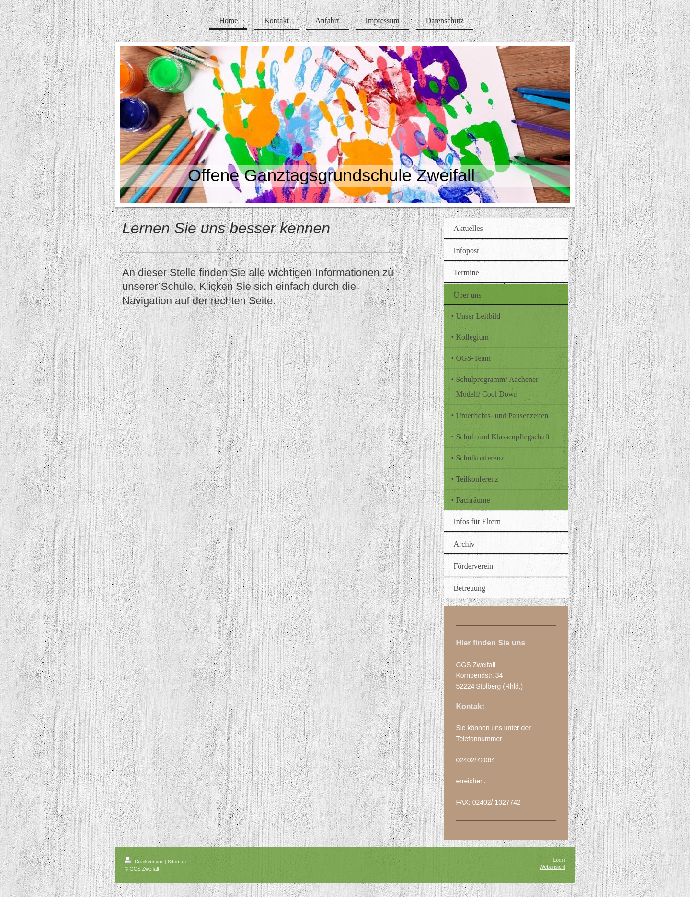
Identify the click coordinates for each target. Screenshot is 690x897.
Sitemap (177, 861)
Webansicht (552, 867)
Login (559, 859)
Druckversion (145, 861)
